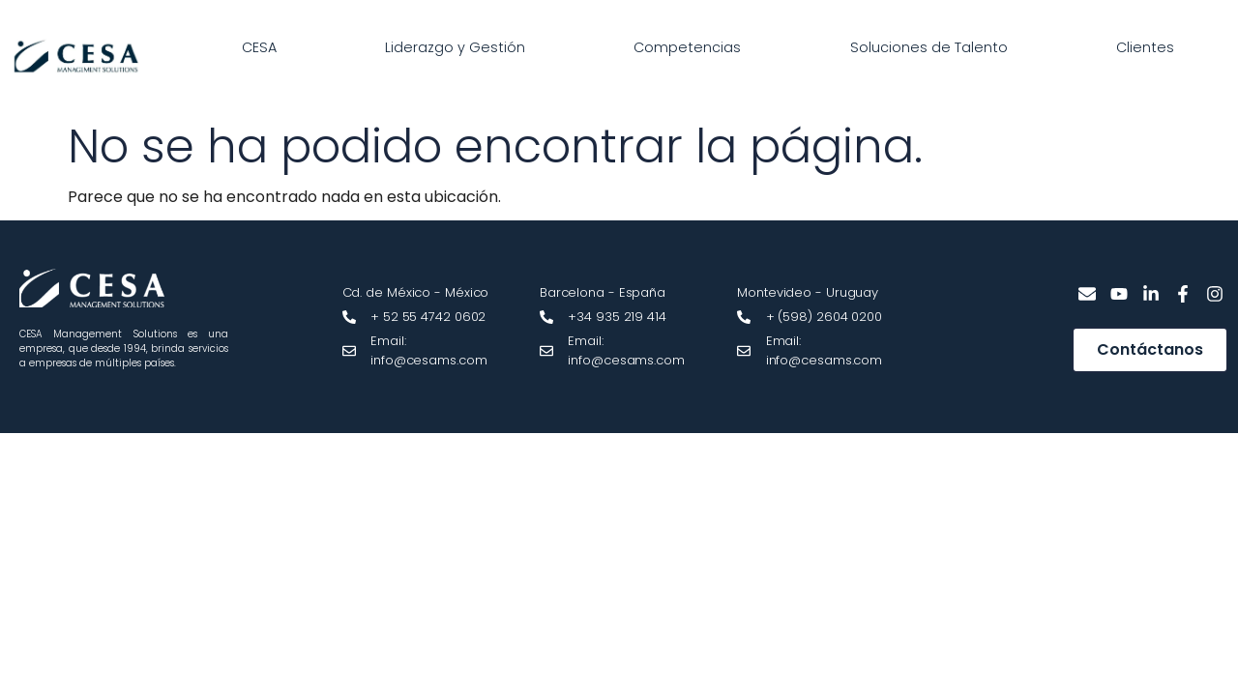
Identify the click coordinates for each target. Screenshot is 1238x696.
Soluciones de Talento (929, 47)
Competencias (687, 47)
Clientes (1145, 47)
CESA (259, 47)
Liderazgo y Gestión (455, 47)
